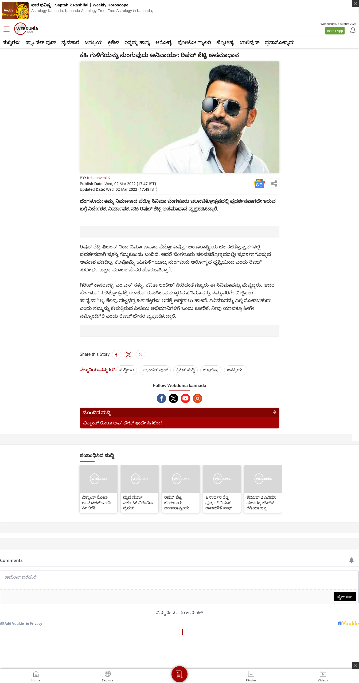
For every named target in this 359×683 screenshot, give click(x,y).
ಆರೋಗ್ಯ (164, 42)
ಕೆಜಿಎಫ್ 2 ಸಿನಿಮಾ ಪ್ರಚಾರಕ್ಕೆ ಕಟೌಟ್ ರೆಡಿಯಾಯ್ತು (261, 502)
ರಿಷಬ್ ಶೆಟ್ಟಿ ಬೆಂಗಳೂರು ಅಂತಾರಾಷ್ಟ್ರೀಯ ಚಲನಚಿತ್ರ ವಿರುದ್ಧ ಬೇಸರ (177, 502)
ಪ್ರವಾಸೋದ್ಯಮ (280, 42)
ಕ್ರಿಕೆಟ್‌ (113, 42)
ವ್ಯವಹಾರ (70, 42)
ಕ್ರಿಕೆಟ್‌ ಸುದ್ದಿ (185, 369)
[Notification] (352, 30)
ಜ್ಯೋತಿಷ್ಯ (225, 42)
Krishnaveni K (98, 177)
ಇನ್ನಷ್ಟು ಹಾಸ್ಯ (137, 42)
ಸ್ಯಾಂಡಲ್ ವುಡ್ (41, 42)
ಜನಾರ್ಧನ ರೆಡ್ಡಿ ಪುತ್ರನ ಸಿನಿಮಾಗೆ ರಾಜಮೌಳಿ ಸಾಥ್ (218, 502)
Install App (335, 30)
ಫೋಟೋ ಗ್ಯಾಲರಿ (194, 42)
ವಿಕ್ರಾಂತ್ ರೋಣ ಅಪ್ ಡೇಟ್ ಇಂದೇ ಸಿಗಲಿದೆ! (122, 423)
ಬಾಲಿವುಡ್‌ (250, 42)
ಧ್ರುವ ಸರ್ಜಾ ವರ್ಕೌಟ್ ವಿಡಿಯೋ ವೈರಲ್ (138, 502)
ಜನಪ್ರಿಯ (94, 42)
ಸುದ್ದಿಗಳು (12, 42)
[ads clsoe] (355, 665)
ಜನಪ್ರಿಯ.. (235, 369)
